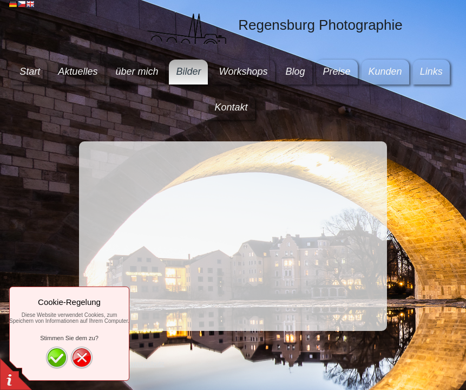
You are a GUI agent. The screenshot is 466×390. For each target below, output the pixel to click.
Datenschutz (145, 364)
